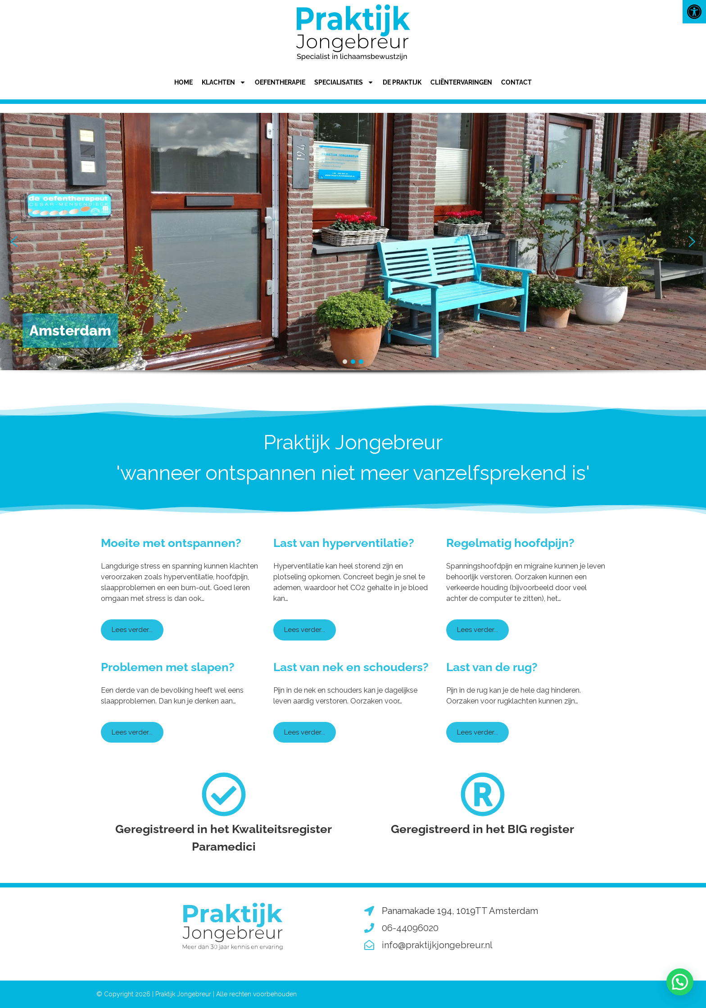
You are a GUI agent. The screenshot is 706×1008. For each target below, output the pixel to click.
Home (183, 82)
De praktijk (402, 82)
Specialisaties (344, 82)
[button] (694, 11)
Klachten (224, 82)
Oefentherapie (280, 82)
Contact (516, 82)
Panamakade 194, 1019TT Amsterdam (460, 910)
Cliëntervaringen (461, 82)
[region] (353, 257)
